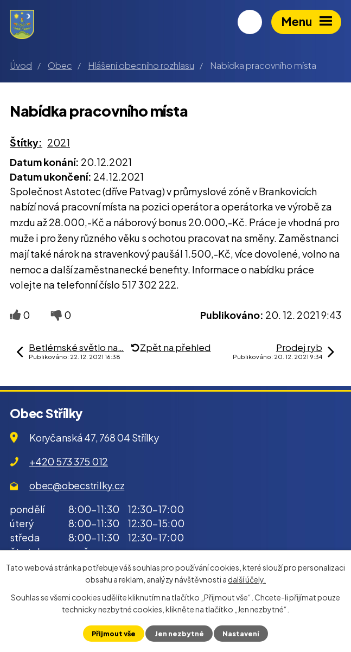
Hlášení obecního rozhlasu (141, 65)
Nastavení (240, 633)
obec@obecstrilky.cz (76, 485)
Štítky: (26, 142)
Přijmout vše (114, 633)
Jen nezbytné (179, 633)
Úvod (21, 65)
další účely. (247, 579)
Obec (60, 65)
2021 (58, 142)
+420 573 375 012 (68, 461)
